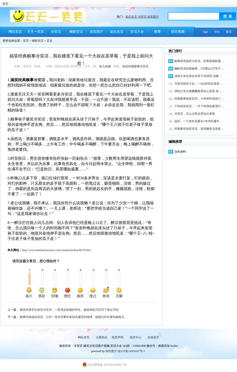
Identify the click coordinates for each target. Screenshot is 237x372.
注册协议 (101, 337)
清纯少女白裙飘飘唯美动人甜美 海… (198, 91)
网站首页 (15, 31)
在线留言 (153, 337)
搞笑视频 (178, 31)
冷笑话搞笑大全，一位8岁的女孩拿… (198, 83)
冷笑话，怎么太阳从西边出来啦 (194, 113)
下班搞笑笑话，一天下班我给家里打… (199, 106)
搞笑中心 (135, 337)
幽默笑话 (76, 31)
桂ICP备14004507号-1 (131, 351)
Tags (205, 31)
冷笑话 (142, 16)
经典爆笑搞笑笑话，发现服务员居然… (199, 128)
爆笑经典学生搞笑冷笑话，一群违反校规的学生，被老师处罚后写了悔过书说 (69, 309)
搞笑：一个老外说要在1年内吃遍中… (198, 121)
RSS (217, 31)
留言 (229, 31)
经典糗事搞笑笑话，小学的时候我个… (199, 98)
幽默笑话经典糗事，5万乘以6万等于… (199, 68)
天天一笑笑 (35, 31)
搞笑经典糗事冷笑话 (135, 66)
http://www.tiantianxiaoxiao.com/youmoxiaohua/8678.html (56, 250)
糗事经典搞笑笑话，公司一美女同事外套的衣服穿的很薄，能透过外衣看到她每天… (73, 317)
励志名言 (131, 16)
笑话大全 (137, 31)
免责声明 (117, 337)
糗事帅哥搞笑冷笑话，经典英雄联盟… (199, 61)
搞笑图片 (153, 16)
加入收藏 (105, 66)
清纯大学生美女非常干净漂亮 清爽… (198, 76)
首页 (5, 3)
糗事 (157, 31)
